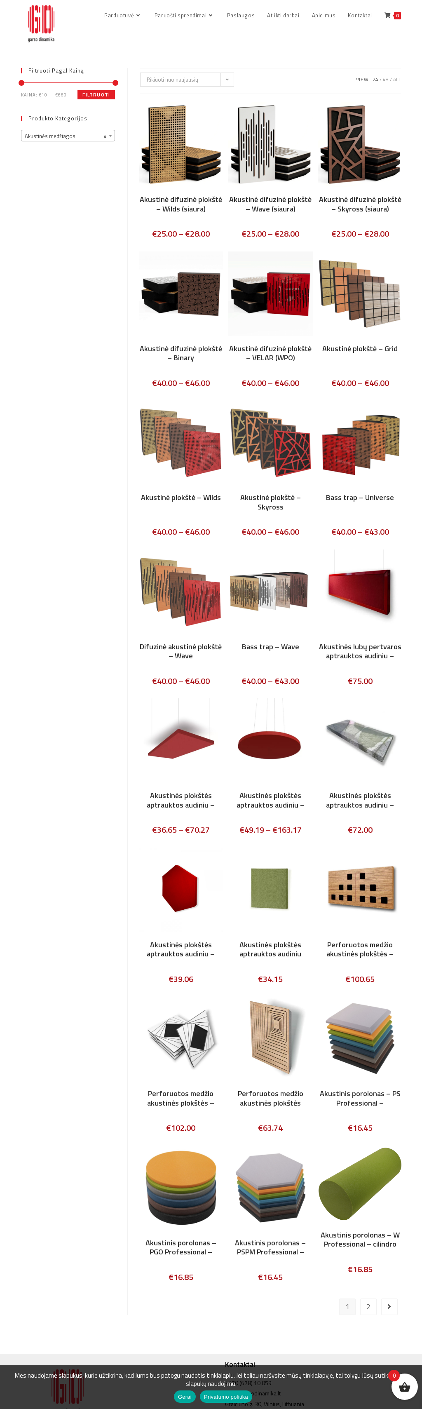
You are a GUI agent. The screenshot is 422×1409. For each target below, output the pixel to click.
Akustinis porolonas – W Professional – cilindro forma (360, 1240)
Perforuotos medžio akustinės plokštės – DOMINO (360, 950)
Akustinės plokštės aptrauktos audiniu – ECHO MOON (271, 801)
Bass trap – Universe (360, 499)
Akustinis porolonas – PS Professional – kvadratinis (360, 1099)
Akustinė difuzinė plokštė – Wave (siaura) (270, 205)
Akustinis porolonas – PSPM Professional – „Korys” (270, 1248)
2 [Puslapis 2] (368, 1307)
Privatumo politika (226, 1397)
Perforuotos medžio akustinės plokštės (270, 1099)
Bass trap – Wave (270, 648)
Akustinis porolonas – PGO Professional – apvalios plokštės (180, 1248)
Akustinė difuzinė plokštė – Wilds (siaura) (181, 205)
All (397, 80)
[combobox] (68, 136)
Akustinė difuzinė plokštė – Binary (181, 354)
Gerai (185, 1397)
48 (386, 80)
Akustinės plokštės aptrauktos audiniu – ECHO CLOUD (181, 801)
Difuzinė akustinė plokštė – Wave (181, 652)
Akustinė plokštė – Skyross (270, 503)
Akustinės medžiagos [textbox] (65, 137)
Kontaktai (240, 1347)
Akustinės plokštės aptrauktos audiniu (270, 950)
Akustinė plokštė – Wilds (181, 499)
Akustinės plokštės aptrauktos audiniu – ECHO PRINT (360, 801)
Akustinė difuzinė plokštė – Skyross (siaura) (360, 205)
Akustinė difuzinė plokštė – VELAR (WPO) (270, 354)
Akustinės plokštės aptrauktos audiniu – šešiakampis (181, 950)
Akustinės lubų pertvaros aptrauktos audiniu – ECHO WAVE (360, 652)
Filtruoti (96, 95)
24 (375, 80)
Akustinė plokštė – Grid (360, 350)
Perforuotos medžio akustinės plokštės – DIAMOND (180, 1099)
